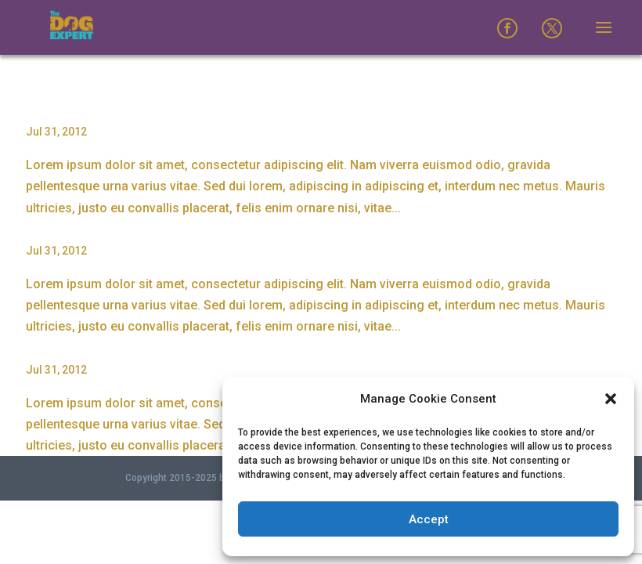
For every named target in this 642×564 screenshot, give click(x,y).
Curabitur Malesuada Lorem (114, 344)
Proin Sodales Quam (90, 106)
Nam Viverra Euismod (93, 225)
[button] (611, 399)
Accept (429, 519)
